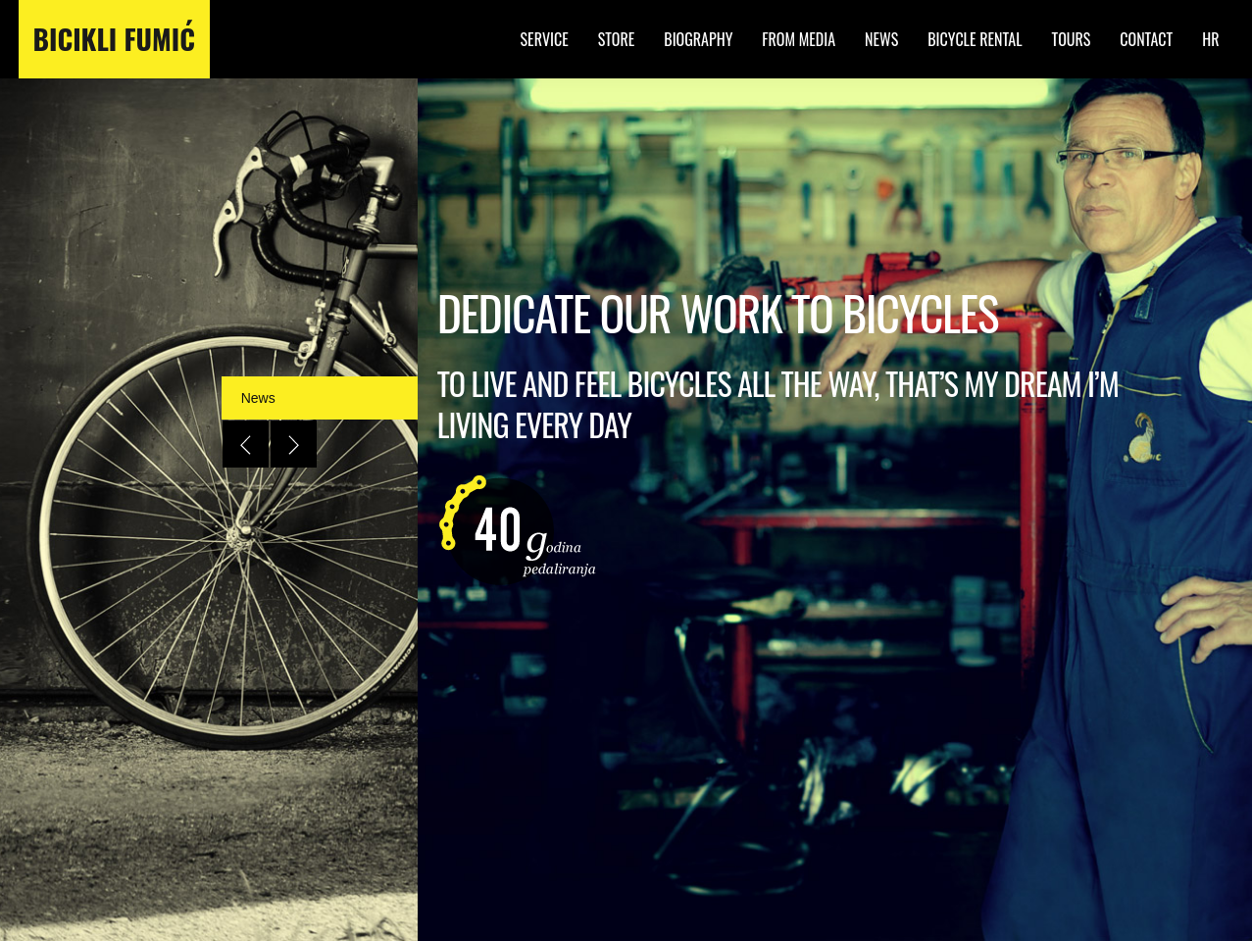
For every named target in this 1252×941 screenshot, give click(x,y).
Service (545, 39)
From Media (798, 39)
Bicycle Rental (974, 39)
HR (1210, 39)
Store (616, 39)
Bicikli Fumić (114, 39)
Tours (1071, 39)
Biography (698, 39)
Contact (1146, 39)
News (881, 39)
